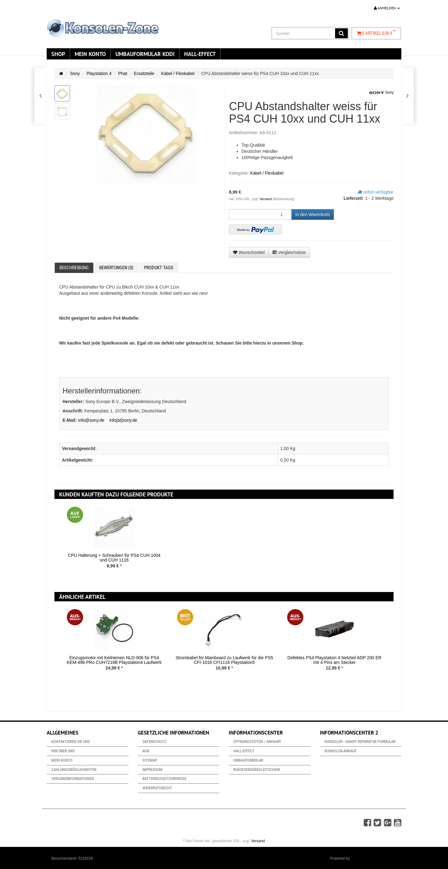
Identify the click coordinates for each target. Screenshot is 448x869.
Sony (75, 73)
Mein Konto (90, 54)
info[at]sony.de (123, 420)
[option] (114, 542)
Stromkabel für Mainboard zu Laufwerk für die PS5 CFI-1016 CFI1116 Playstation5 (224, 660)
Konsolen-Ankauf (340, 751)
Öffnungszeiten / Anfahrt (257, 741)
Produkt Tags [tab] (158, 267)
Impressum (152, 769)
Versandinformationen (72, 778)
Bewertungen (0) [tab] (116, 267)
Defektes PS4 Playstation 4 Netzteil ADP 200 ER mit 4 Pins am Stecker (334, 660)
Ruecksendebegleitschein (256, 769)
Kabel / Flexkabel (177, 73)
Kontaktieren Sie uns (70, 741)
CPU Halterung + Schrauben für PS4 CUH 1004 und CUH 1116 (114, 557)
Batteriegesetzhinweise (164, 778)
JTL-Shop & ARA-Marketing (374, 858)
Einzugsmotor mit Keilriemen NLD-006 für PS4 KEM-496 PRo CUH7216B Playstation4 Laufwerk (114, 660)
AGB (145, 751)
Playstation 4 (98, 73)
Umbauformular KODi (145, 54)
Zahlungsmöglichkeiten (73, 769)
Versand (266, 199)
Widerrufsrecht (157, 788)
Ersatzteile (144, 73)
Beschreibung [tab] (74, 267)
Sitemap (149, 760)
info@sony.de (91, 420)
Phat (122, 73)
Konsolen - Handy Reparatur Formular (359, 741)
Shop (58, 54)
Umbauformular (248, 760)
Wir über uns (63, 751)
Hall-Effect (200, 54)
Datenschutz (154, 741)
